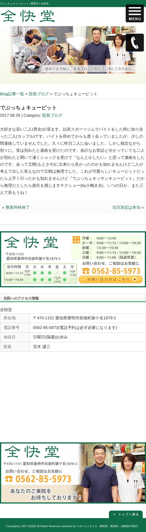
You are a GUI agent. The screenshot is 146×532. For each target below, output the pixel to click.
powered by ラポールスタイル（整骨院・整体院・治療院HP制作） (101, 526)
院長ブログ (52, 115)
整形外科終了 (18, 207)
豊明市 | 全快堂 (39, 3)
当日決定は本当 (126, 207)
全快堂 (32, 526)
